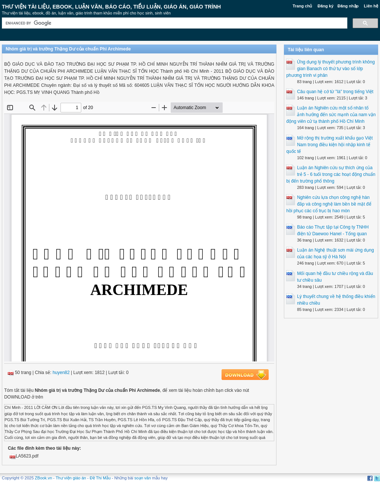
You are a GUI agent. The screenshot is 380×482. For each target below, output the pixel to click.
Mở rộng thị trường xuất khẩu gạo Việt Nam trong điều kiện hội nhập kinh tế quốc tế (329, 144)
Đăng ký (326, 6)
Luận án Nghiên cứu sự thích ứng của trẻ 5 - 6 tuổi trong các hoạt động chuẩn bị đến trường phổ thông (330, 174)
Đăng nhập (348, 6)
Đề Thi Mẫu (100, 478)
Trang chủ (302, 6)
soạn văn (142, 478)
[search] (174, 23)
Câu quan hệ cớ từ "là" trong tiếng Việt (335, 91)
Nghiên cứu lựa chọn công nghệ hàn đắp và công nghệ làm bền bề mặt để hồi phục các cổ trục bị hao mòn (328, 204)
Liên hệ (371, 6)
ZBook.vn (43, 478)
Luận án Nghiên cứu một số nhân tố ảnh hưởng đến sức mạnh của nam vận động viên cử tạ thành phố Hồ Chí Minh (331, 114)
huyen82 (61, 372)
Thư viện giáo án (71, 478)
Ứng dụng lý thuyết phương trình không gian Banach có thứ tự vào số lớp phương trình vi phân (330, 68)
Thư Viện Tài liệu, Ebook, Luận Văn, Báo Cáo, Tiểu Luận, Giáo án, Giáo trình (111, 7)
